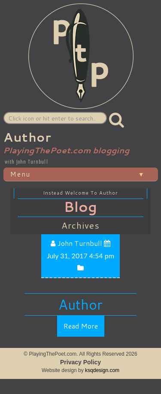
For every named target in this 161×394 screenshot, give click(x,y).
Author (80, 305)
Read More (81, 326)
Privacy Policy (80, 362)
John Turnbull (81, 243)
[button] (117, 119)
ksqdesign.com (102, 370)
